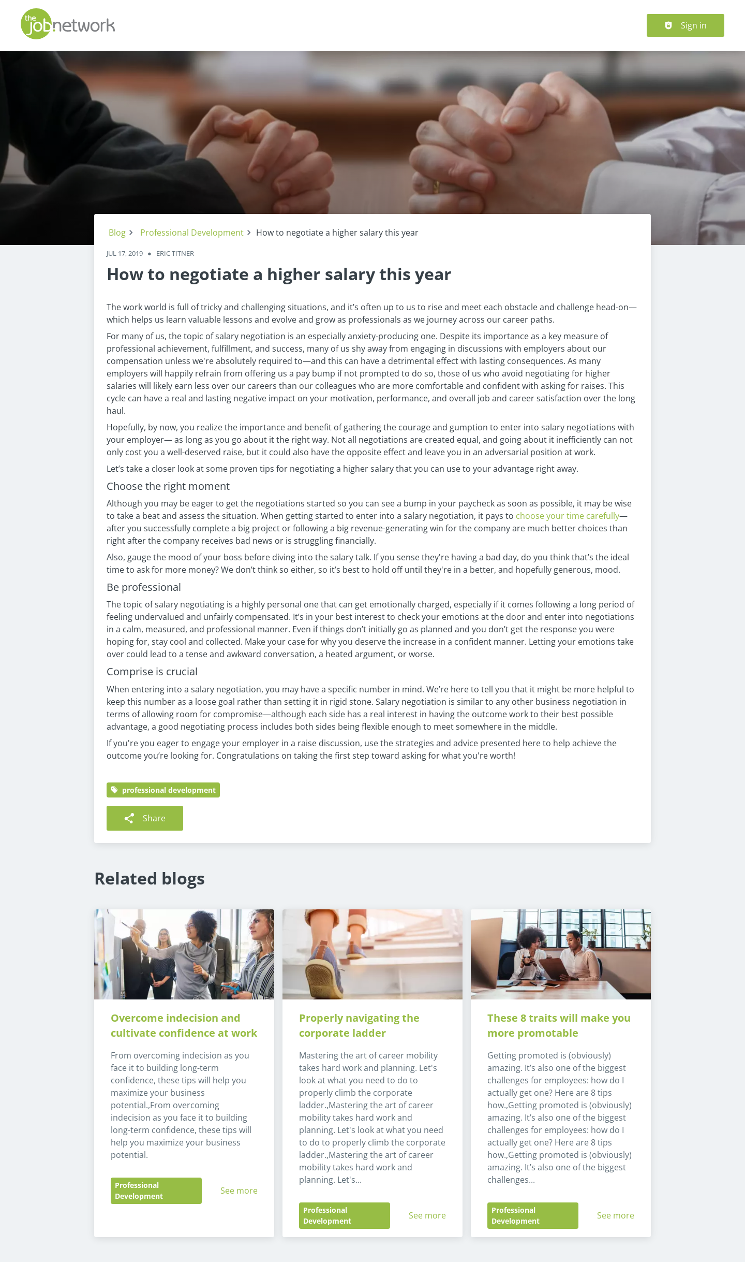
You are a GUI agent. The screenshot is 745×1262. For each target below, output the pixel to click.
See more (239, 1190)
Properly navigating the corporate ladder (360, 1025)
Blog (117, 232)
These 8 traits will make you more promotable (560, 1025)
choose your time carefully (567, 515)
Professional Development (192, 232)
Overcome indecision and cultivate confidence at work (184, 1025)
